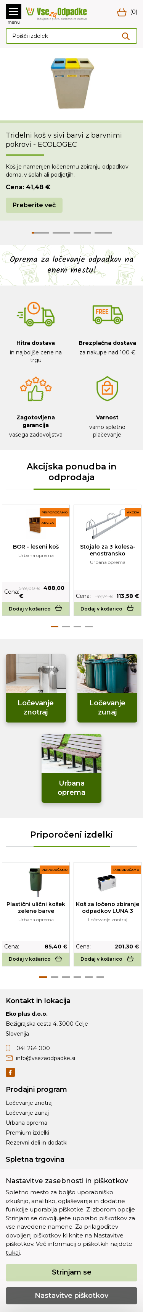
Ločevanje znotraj (29, 1102)
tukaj (13, 1252)
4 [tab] (89, 626)
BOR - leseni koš (36, 546)
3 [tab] (77, 626)
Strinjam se (72, 1272)
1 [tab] (54, 626)
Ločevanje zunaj (27, 1112)
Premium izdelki (27, 1132)
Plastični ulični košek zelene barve (35, 907)
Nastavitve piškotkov (71, 1295)
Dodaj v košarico (36, 609)
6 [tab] (100, 977)
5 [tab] (89, 977)
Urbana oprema (26, 1122)
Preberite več (34, 205)
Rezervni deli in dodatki (36, 1142)
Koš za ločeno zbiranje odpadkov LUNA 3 (107, 907)
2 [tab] (66, 626)
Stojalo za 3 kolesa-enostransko (107, 550)
